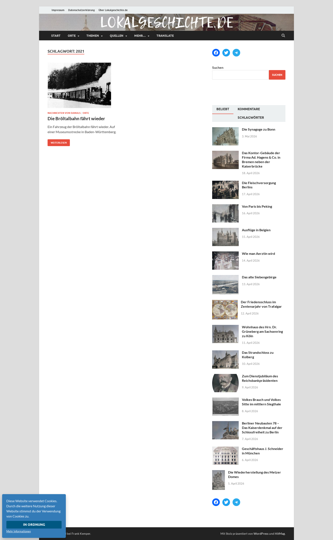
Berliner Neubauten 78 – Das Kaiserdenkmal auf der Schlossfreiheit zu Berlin (262, 427)
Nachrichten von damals (64, 112)
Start (56, 35)
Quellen (116, 35)
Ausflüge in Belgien (256, 230)
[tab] (222, 109)
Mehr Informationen (18, 531)
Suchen (217, 67)
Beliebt (222, 109)
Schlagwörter (251, 118)
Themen (92, 35)
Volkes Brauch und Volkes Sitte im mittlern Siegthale (261, 402)
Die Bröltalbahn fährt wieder (76, 118)
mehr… (140, 35)
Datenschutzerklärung (81, 10)
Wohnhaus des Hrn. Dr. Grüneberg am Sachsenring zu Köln (262, 331)
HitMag (280, 533)
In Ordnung (34, 525)
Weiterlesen (57, 141)
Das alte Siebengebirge (259, 277)
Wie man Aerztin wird (258, 253)
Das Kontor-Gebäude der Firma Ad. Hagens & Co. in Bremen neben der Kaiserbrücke (261, 159)
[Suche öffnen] (283, 36)
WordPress (261, 533)
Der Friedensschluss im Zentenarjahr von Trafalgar (261, 304)
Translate (165, 35)
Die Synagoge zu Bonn (258, 129)
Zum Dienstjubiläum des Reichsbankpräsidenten (260, 378)
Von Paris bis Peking (257, 206)
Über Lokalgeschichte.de (113, 10)
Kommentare (249, 109)
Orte (72, 35)
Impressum (58, 10)
